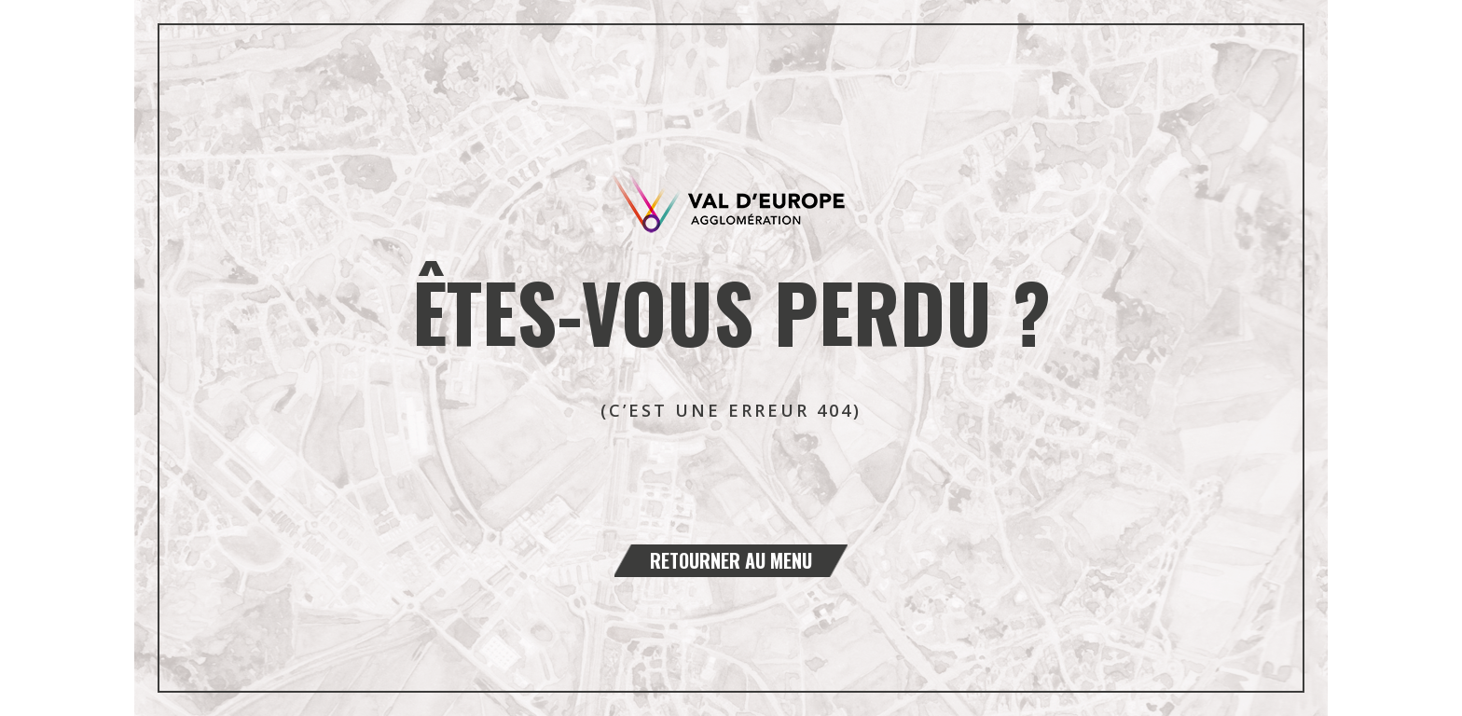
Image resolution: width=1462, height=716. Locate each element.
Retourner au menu (731, 560)
